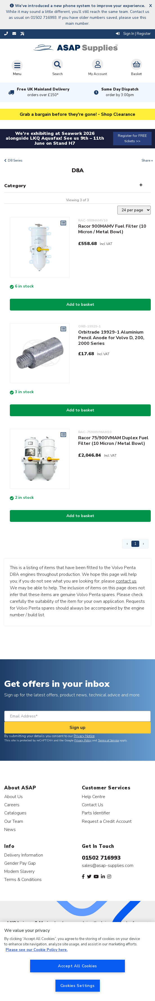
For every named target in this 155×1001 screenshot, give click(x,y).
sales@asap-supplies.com (107, 865)
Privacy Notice (84, 736)
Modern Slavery (19, 871)
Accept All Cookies (77, 966)
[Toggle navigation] (17, 68)
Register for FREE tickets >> (132, 138)
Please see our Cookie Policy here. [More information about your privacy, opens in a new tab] (37, 949)
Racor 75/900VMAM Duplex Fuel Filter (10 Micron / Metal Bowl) (113, 441)
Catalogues (15, 813)
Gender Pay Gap (20, 863)
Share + (147, 160)
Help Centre (93, 797)
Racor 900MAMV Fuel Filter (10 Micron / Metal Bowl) (112, 229)
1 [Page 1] (135, 543)
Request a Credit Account (107, 821)
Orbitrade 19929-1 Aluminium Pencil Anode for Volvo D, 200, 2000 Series (111, 337)
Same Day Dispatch (119, 92)
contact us (126, 581)
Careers (11, 805)
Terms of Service (108, 740)
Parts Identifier (96, 813)
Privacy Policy (82, 740)
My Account (97, 67)
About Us (13, 797)
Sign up (77, 727)
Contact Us (92, 805)
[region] (77, 961)
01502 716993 (101, 858)
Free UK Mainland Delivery (43, 92)
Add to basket (80, 304)
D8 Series (15, 160)
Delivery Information (23, 855)
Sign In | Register (133, 33)
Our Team (13, 821)
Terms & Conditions (23, 879)
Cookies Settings (77, 985)
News (10, 829)
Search (57, 67)
